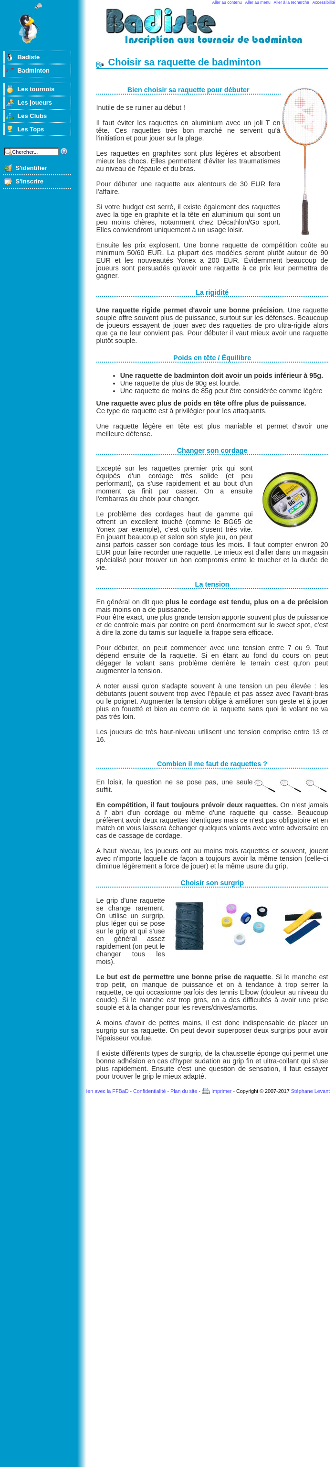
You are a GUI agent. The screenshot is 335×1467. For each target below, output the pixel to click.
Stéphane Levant (310, 1091)
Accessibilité (324, 2)
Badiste (28, 57)
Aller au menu (258, 2)
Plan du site (183, 1091)
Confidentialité (149, 1091)
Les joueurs (34, 102)
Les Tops (30, 129)
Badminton (33, 70)
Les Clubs (32, 115)
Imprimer (221, 1091)
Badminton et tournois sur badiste (215, 31)
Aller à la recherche (291, 2)
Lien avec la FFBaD (106, 1091)
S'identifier (31, 167)
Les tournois (35, 89)
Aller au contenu (227, 2)
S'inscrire (29, 181)
